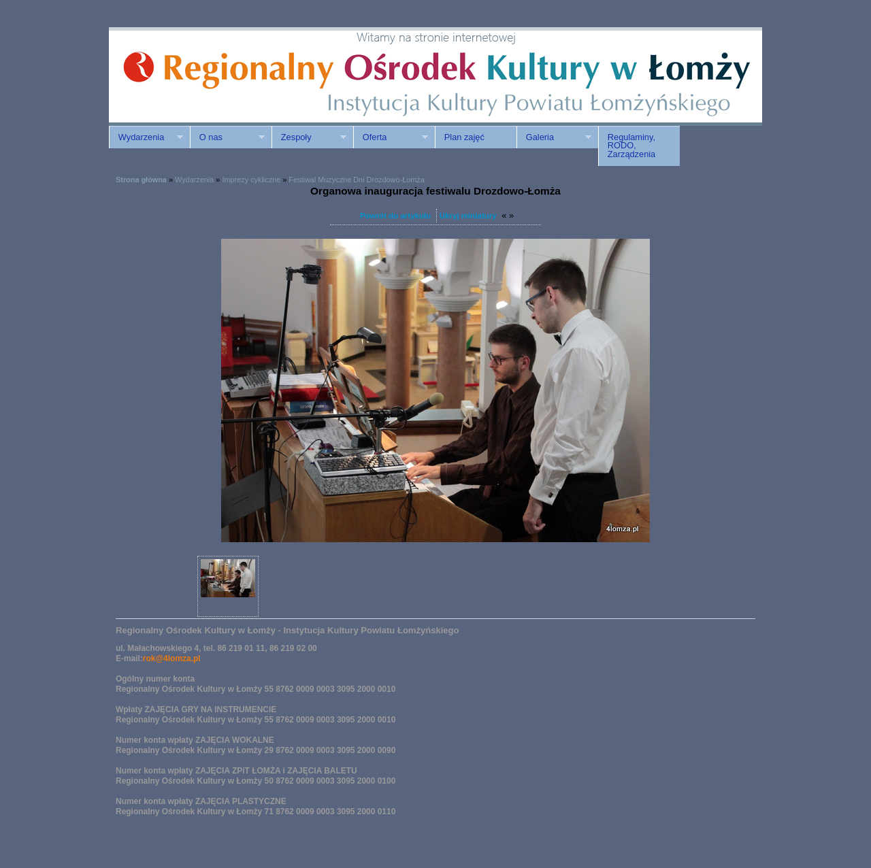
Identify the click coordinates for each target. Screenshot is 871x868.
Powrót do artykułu (395, 216)
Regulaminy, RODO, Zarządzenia (631, 146)
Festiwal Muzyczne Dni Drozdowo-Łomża (356, 180)
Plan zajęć (464, 137)
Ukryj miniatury (468, 216)
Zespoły (309, 137)
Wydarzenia (146, 137)
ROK (224, 76)
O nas (227, 137)
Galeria (553, 137)
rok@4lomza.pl (172, 658)
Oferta (390, 137)
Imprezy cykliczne (251, 180)
